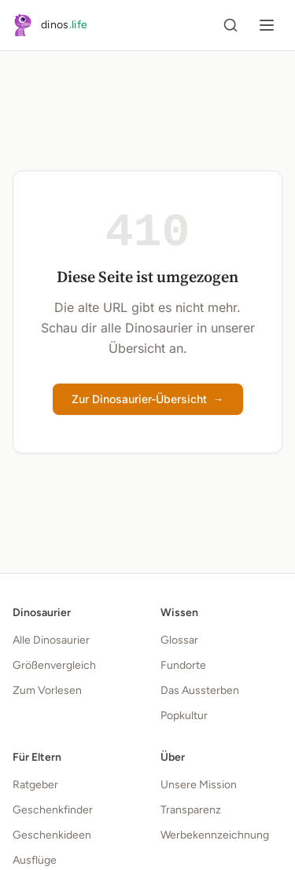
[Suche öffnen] (230, 25)
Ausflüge (35, 860)
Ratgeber (35, 784)
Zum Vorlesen (47, 690)
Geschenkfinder (53, 810)
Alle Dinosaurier (51, 640)
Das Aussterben (199, 690)
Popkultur (184, 715)
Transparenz (190, 810)
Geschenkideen (52, 835)
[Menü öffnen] (266, 25)
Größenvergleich (54, 665)
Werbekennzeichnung (214, 835)
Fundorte (183, 665)
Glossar (179, 640)
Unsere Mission (198, 784)
